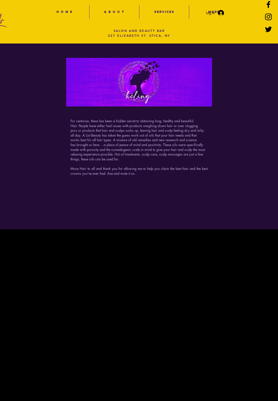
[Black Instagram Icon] (268, 16)
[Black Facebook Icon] (268, 4)
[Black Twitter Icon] (268, 29)
